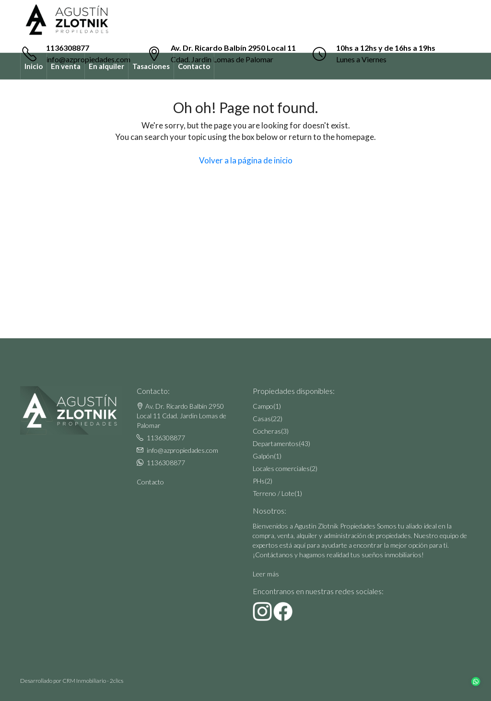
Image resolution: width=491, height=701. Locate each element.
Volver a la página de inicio (245, 160)
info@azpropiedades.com (182, 450)
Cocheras (267, 431)
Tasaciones (151, 66)
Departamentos (276, 443)
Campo (263, 406)
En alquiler (106, 66)
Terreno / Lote (273, 493)
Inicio (33, 66)
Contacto (194, 66)
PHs (259, 481)
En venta (66, 66)
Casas (262, 418)
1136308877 (67, 47)
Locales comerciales (281, 468)
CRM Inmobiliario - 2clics (92, 680)
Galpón (263, 456)
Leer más (266, 574)
